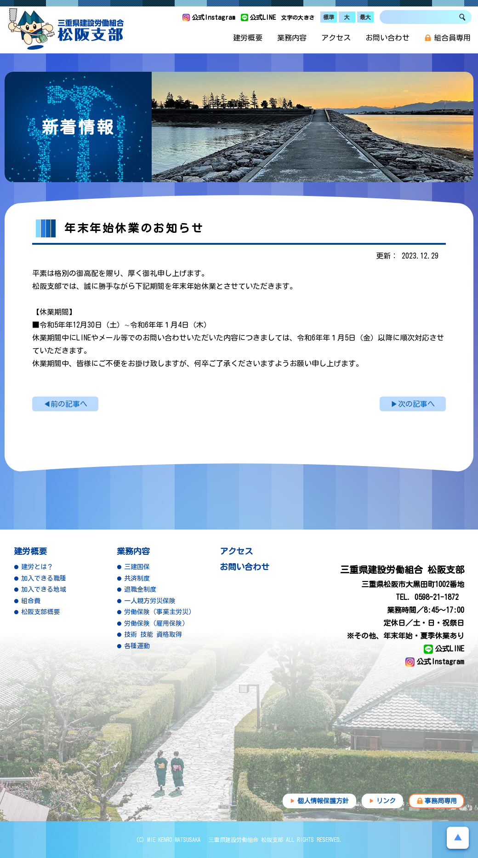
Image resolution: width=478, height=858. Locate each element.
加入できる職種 (43, 578)
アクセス (336, 37)
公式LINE (263, 17)
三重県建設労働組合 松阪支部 (66, 29)
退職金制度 (140, 589)
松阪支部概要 (40, 612)
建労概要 (247, 37)
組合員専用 (447, 37)
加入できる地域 (43, 589)
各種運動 (137, 646)
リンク (386, 801)
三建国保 (137, 567)
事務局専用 (441, 801)
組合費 (30, 601)
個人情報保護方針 (323, 801)
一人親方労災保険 (150, 601)
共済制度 (137, 578)
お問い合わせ (387, 37)
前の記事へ (69, 404)
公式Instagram (213, 17)
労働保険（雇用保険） (156, 623)
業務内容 (292, 37)
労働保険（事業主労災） (159, 612)
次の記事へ (416, 404)
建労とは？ (37, 567)
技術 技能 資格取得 (153, 634)
